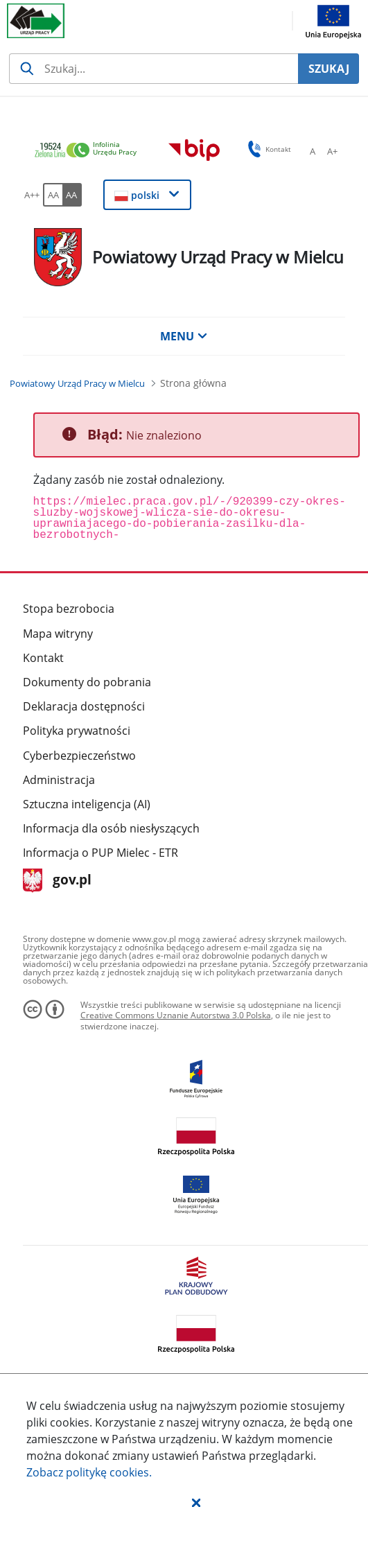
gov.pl (57, 881)
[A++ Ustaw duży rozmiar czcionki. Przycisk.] (32, 194)
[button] (196, 1502)
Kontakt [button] (267, 149)
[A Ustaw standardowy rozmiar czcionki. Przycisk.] (312, 151)
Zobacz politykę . (89, 1472)
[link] (89, 151)
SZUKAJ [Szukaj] (328, 68)
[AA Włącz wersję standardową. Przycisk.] (52, 195)
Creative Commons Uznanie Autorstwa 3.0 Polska (175, 1015)
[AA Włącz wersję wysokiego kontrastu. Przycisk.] (72, 195)
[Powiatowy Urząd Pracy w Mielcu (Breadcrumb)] (77, 383)
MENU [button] (183, 336)
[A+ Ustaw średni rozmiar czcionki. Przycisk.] (332, 151)
